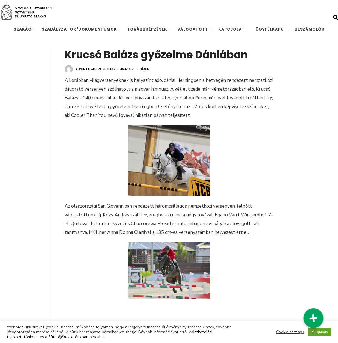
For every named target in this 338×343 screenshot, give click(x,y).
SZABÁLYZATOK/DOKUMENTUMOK (79, 29)
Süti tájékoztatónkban (68, 336)
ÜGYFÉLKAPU (270, 29)
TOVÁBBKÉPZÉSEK (147, 29)
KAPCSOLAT (231, 29)
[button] (313, 318)
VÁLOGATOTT (192, 29)
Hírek (144, 69)
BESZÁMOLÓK (310, 29)
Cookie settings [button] (290, 331)
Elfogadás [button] (320, 331)
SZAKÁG (23, 29)
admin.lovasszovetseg (95, 69)
